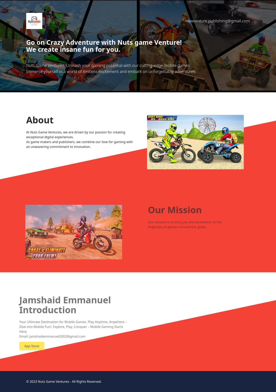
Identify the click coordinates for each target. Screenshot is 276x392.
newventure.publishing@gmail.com (218, 21)
